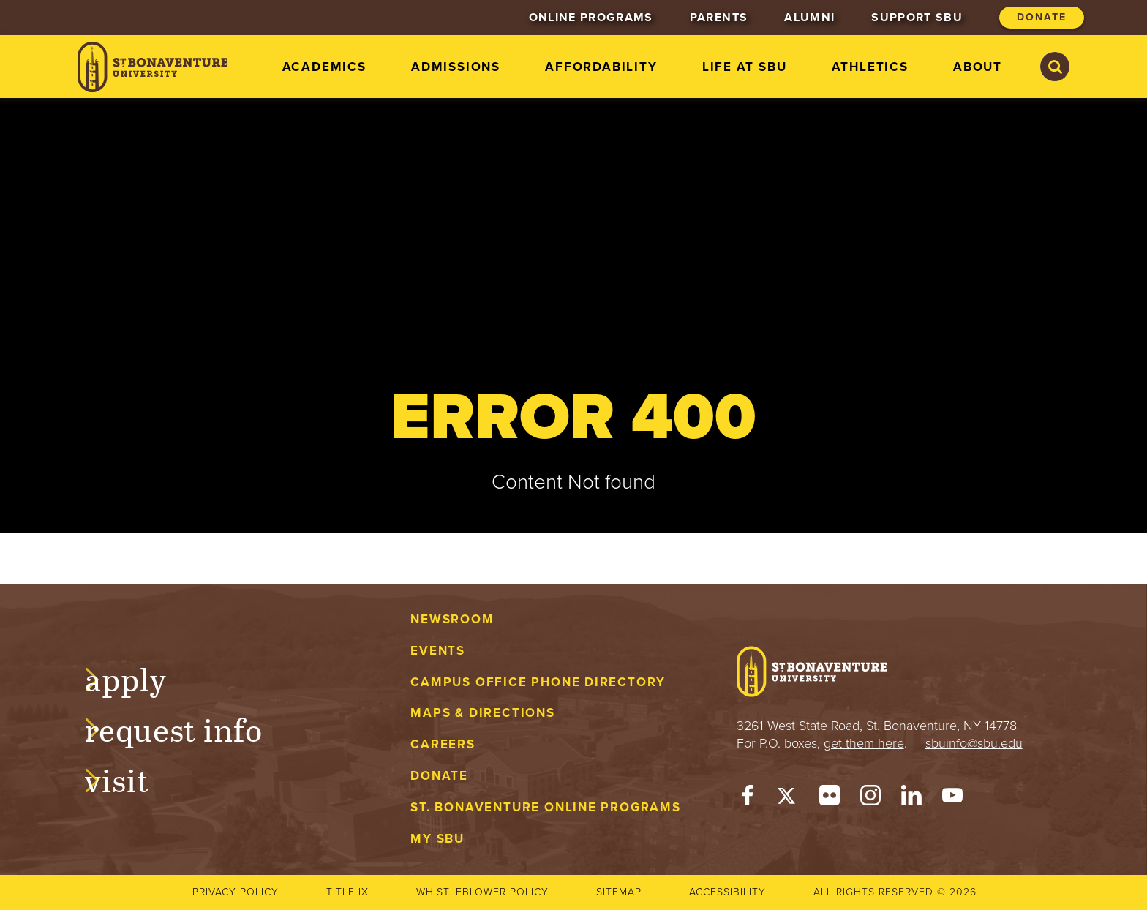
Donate (439, 775)
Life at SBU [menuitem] (744, 67)
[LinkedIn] (911, 799)
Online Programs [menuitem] (591, 17)
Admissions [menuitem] (455, 67)
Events (437, 650)
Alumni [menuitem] (809, 17)
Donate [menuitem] (1042, 17)
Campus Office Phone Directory (538, 682)
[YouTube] (952, 799)
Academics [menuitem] (324, 67)
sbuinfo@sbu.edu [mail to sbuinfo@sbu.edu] (974, 743)
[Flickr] (829, 799)
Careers (442, 744)
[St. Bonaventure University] (152, 67)
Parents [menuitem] (719, 17)
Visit (131, 778)
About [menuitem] (977, 67)
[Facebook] (748, 799)
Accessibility (727, 892)
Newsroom (452, 619)
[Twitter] (789, 799)
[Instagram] (870, 799)
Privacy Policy (235, 892)
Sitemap (619, 892)
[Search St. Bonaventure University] (1054, 66)
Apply (140, 677)
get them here (864, 743)
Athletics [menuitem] (870, 67)
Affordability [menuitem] (601, 67)
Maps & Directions (482, 713)
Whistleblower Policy (482, 892)
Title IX (347, 892)
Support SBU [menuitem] (917, 17)
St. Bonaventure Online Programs (545, 807)
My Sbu (437, 838)
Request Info (188, 727)
